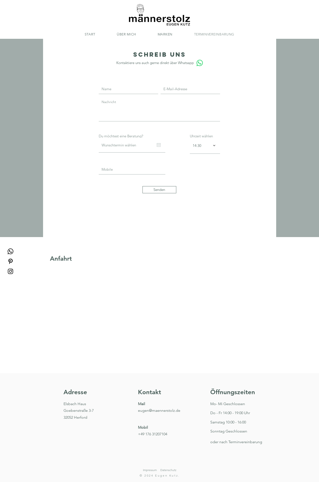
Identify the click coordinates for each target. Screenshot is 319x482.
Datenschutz (168, 470)
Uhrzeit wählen (201, 136)
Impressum (150, 470)
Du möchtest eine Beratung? (121, 136)
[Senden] (159, 189)
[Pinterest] (10, 261)
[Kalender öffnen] (159, 145)
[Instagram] (10, 271)
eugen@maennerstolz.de (159, 410)
